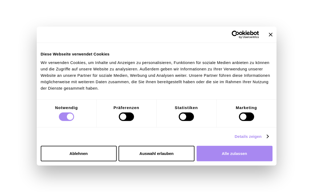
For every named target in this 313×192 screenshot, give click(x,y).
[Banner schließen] (271, 35)
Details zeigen (248, 136)
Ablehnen (79, 153)
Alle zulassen (234, 153)
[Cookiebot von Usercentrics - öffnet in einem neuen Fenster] (235, 35)
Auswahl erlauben (156, 153)
